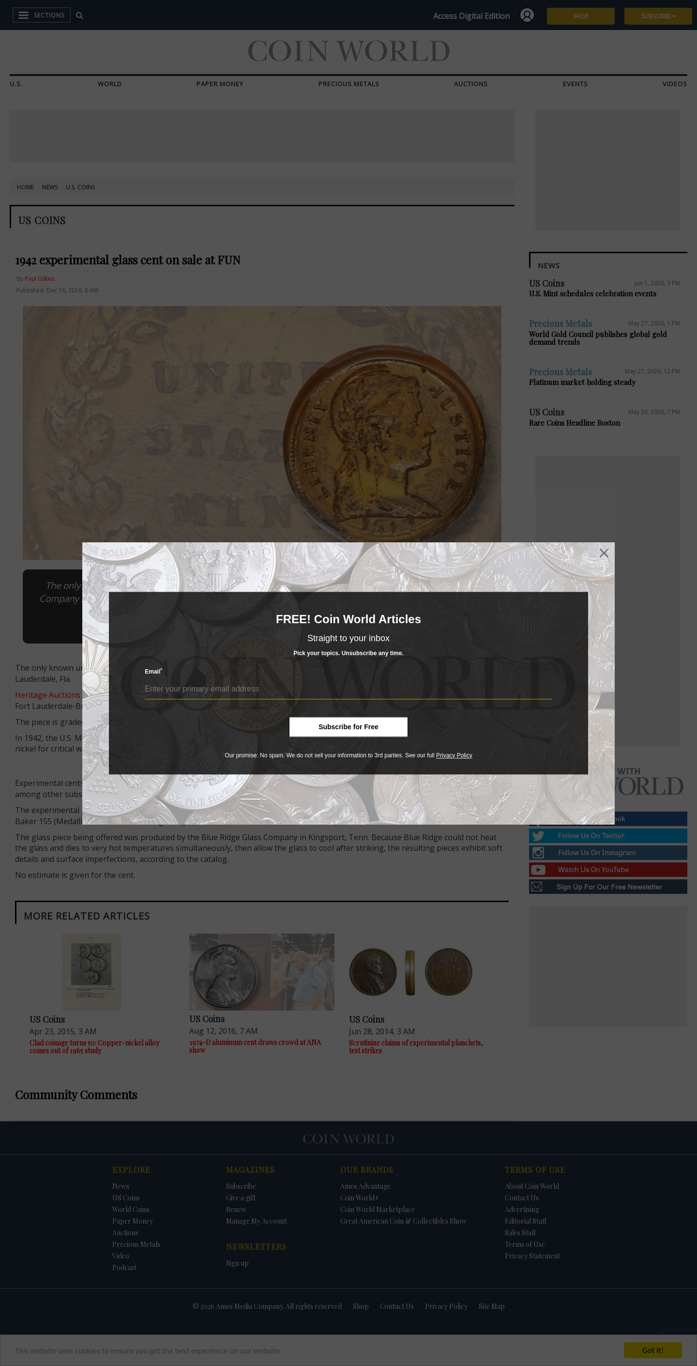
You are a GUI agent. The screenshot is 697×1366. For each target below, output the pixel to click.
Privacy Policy (454, 755)
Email (153, 671)
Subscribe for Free (348, 727)
